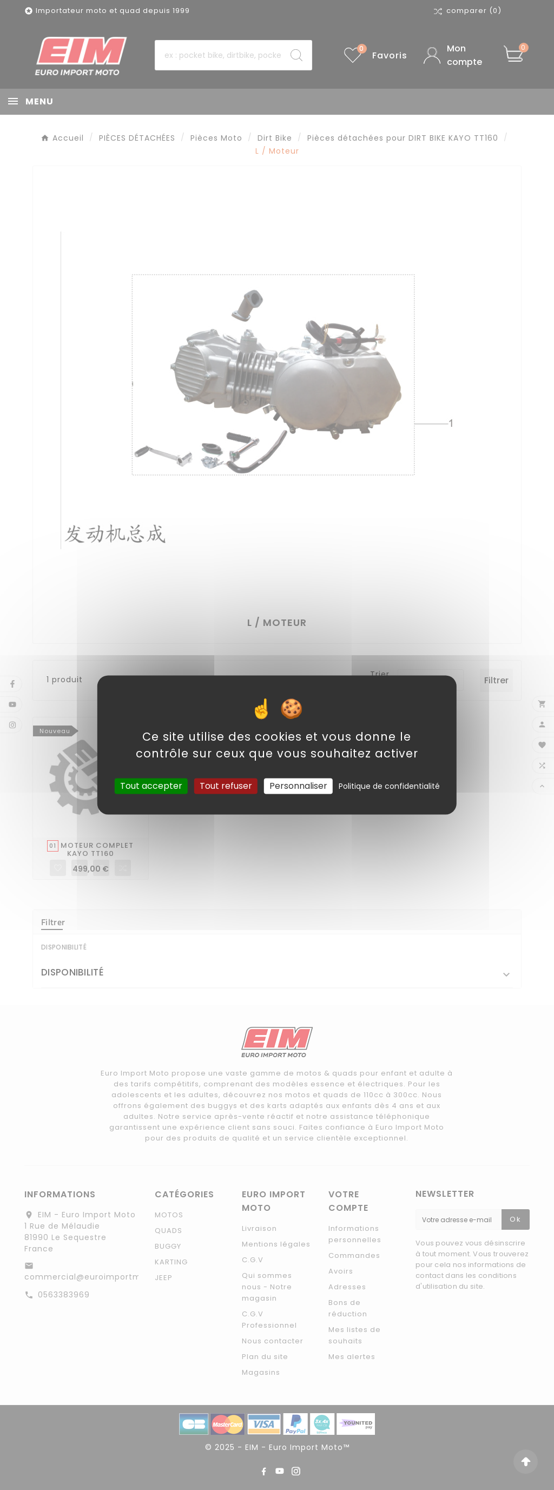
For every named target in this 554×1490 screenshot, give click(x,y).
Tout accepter (151, 786)
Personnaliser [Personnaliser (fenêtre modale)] (298, 786)
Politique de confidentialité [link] (389, 786)
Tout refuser (226, 786)
